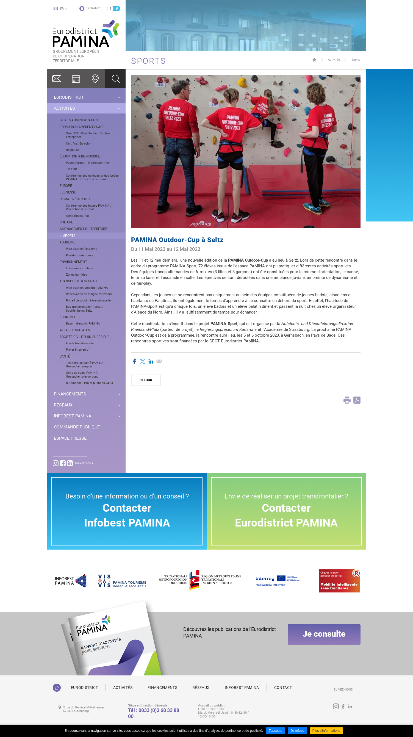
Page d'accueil (314, 60)
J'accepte (275, 731)
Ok (115, 78)
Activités (334, 60)
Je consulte (324, 636)
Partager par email (159, 361)
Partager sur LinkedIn (151, 361)
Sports (356, 60)
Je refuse (297, 731)
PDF (357, 400)
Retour (146, 380)
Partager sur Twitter (142, 361)
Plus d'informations (326, 731)
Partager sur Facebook (134, 361)
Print (347, 400)
